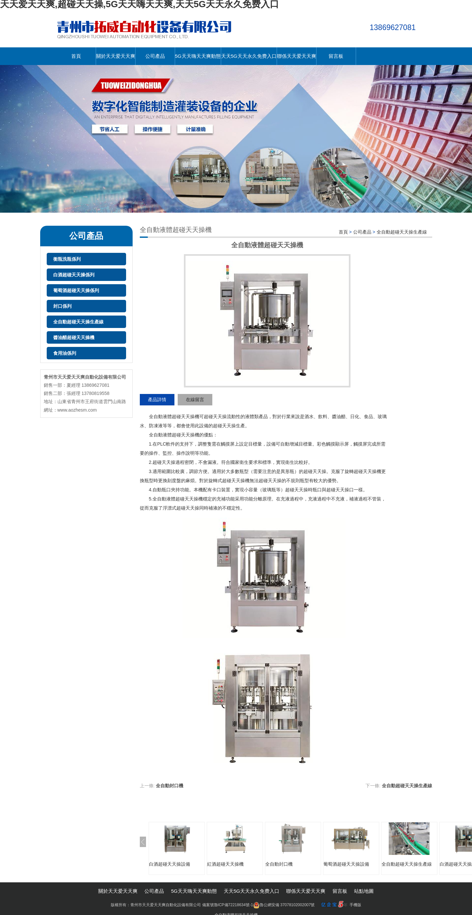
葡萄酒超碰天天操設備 (346, 864)
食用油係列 (64, 353)
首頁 (76, 56)
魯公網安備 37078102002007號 (284, 905)
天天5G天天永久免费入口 (249, 56)
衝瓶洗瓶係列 (67, 259)
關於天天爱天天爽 (115, 56)
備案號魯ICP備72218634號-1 (227, 905)
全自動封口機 (169, 785)
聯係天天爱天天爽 (296, 56)
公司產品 (155, 56)
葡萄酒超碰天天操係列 (76, 290)
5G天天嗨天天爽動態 (198, 56)
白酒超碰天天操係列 (73, 274)
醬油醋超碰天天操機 (73, 337)
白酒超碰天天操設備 (169, 864)
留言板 (336, 56)
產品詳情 (157, 399)
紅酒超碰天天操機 (225, 864)
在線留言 (195, 399)
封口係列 (62, 306)
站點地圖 (364, 891)
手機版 (355, 905)
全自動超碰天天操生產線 (78, 321)
